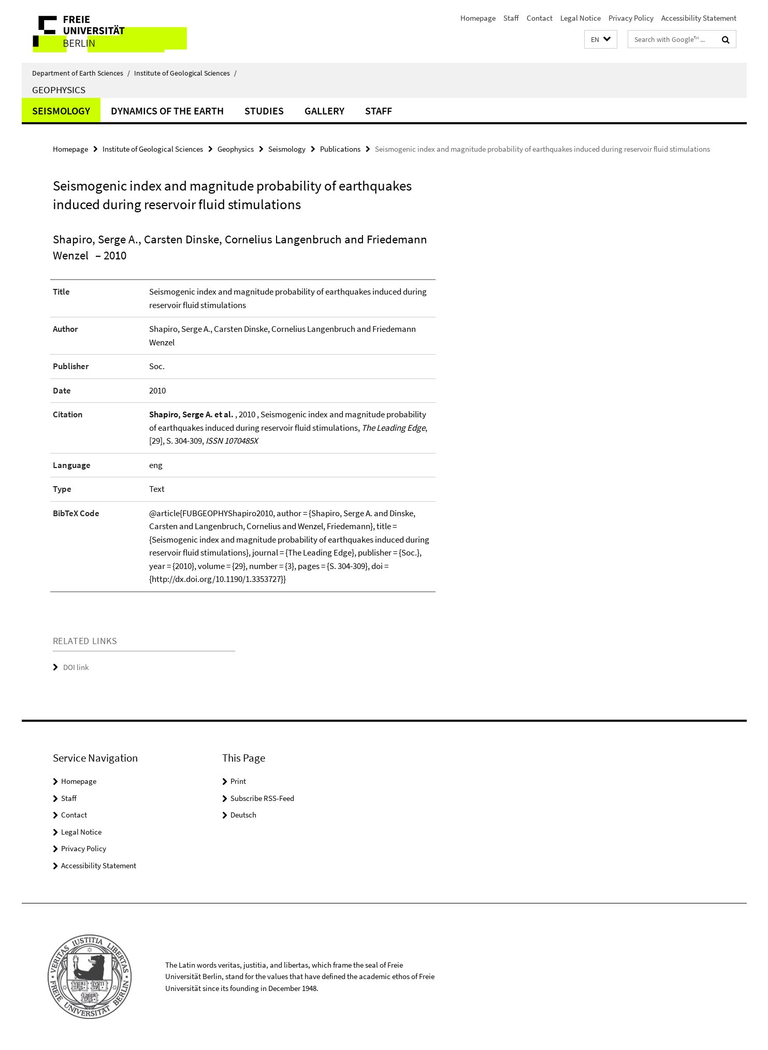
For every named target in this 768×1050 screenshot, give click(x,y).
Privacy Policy (631, 18)
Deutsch (243, 815)
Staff (511, 18)
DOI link (76, 667)
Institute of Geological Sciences (185, 73)
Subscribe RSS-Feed (262, 798)
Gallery (324, 110)
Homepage (478, 18)
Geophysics (58, 89)
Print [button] (238, 781)
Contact (540, 18)
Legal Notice (580, 18)
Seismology (61, 110)
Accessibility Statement (698, 18)
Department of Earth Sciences (81, 73)
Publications (340, 149)
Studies (264, 110)
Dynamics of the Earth (167, 110)
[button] (600, 39)
